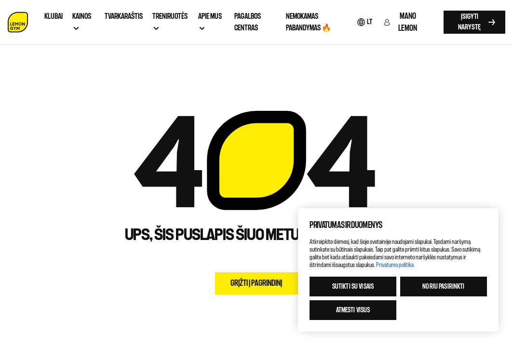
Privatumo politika (395, 265)
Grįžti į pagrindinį (256, 283)
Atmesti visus (353, 310)
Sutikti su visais (353, 286)
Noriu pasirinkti (443, 286)
